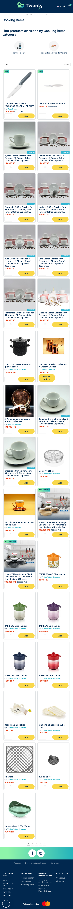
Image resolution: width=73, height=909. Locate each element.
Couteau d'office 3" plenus (52, 103)
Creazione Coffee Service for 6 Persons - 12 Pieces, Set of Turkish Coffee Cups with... (18, 473)
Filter (5, 64)
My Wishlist (7, 892)
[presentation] (5, 47)
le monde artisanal (48, 369)
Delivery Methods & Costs (35, 863)
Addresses (6, 895)
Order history (7, 889)
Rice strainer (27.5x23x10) (17, 826)
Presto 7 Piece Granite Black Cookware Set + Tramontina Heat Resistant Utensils (18, 576)
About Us (17, 863)
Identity (5, 880)
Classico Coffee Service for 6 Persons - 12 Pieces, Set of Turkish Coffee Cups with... (53, 315)
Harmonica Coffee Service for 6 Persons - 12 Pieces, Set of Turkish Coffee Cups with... (19, 315)
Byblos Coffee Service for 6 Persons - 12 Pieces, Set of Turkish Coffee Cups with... (18, 158)
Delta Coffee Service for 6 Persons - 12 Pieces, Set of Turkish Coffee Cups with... (52, 158)
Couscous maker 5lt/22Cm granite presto (17, 365)
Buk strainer (45, 776)
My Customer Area (7, 884)
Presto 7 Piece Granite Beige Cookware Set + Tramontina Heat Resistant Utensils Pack (53, 524)
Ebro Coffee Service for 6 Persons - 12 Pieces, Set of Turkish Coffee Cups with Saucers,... (52, 262)
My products (25, 881)
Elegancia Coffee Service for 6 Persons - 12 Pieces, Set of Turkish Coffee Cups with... (18, 209)
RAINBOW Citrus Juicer (15, 626)
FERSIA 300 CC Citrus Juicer (52, 574)
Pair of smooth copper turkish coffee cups (19, 523)
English (59, 6)
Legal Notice (43, 885)
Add (26, 116)
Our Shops (55, 863)
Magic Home (12, 109)
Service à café (19, 53)
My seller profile (27, 884)
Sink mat (8, 776)
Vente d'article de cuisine (16, 369)
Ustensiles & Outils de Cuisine (54, 53)
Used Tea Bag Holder (14, 725)
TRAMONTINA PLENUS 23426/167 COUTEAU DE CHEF (19, 104)
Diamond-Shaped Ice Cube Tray (52, 726)
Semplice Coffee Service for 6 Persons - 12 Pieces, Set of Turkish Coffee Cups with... (53, 421)
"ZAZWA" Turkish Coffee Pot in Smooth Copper (53, 365)
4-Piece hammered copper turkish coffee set (17, 420)
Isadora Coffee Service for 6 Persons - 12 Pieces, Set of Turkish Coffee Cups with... (53, 209)
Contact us (60, 878)
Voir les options (46, 378)
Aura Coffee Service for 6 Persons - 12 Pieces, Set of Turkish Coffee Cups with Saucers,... (17, 262)
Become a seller (27, 878)
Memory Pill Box (46, 471)
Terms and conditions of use (45, 881)
